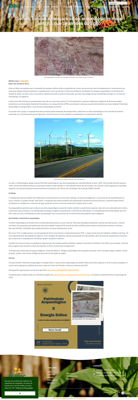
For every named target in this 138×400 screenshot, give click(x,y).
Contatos (125, 7)
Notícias (46, 7)
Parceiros (90, 7)
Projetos (55, 7)
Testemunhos (102, 7)
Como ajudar (67, 7)
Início (26, 7)
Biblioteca (80, 7)
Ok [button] (20, 393)
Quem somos (36, 7)
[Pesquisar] (128, 3)
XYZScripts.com (80, 398)
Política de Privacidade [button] (24, 388)
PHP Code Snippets (59, 398)
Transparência (114, 7)
